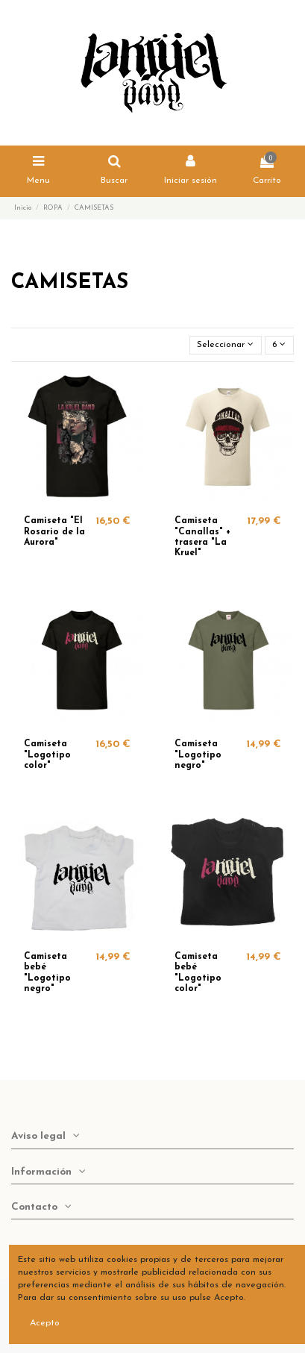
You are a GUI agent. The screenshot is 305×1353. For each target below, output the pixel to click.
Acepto (45, 1323)
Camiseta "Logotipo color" (47, 755)
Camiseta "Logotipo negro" (197, 755)
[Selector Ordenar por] (225, 345)
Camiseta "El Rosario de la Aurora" (54, 531)
